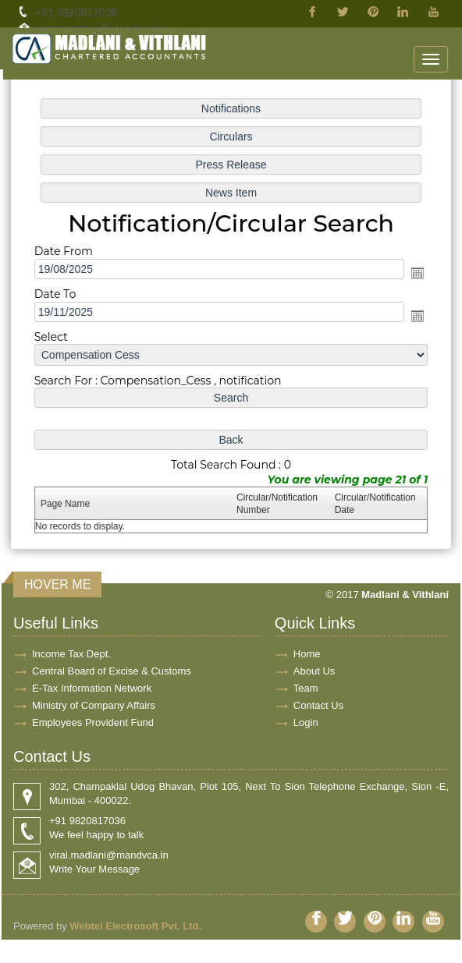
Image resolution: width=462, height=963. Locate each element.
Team (305, 688)
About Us (314, 671)
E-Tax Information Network (91, 688)
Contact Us (318, 705)
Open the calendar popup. (414, 273)
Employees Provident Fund (93, 722)
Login (305, 722)
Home (307, 654)
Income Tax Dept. (71, 654)
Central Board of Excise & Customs (111, 671)
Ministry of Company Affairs (93, 705)
